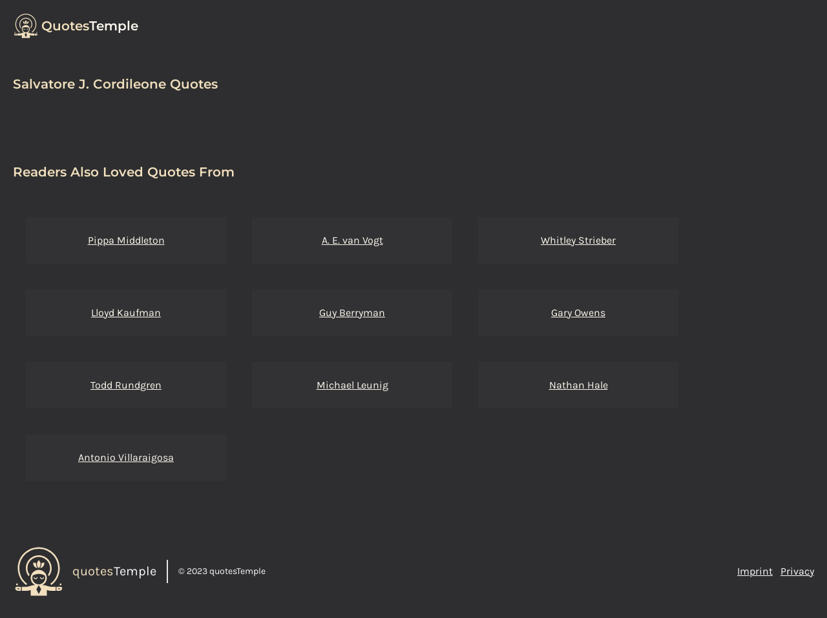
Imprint (755, 571)
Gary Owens (578, 312)
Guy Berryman (352, 312)
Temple (89, 26)
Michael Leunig (352, 385)
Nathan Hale (578, 385)
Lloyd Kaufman (126, 312)
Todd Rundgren (126, 385)
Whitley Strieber (578, 240)
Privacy (797, 571)
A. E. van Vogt (352, 240)
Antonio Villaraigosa (126, 457)
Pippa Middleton (126, 240)
